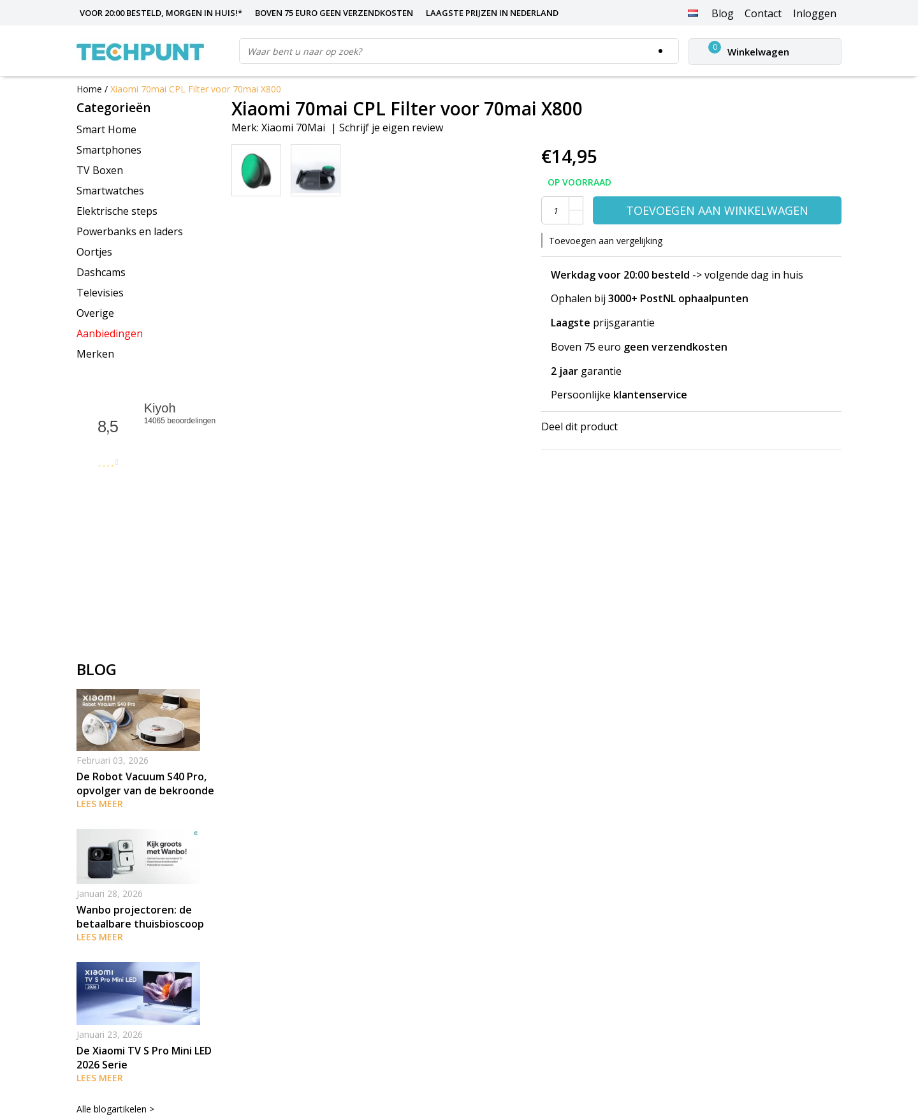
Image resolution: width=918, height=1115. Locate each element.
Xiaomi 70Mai (293, 127)
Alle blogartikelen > (115, 1109)
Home (89, 89)
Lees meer (99, 804)
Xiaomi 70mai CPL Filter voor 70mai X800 (195, 89)
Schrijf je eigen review (391, 127)
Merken (95, 354)
